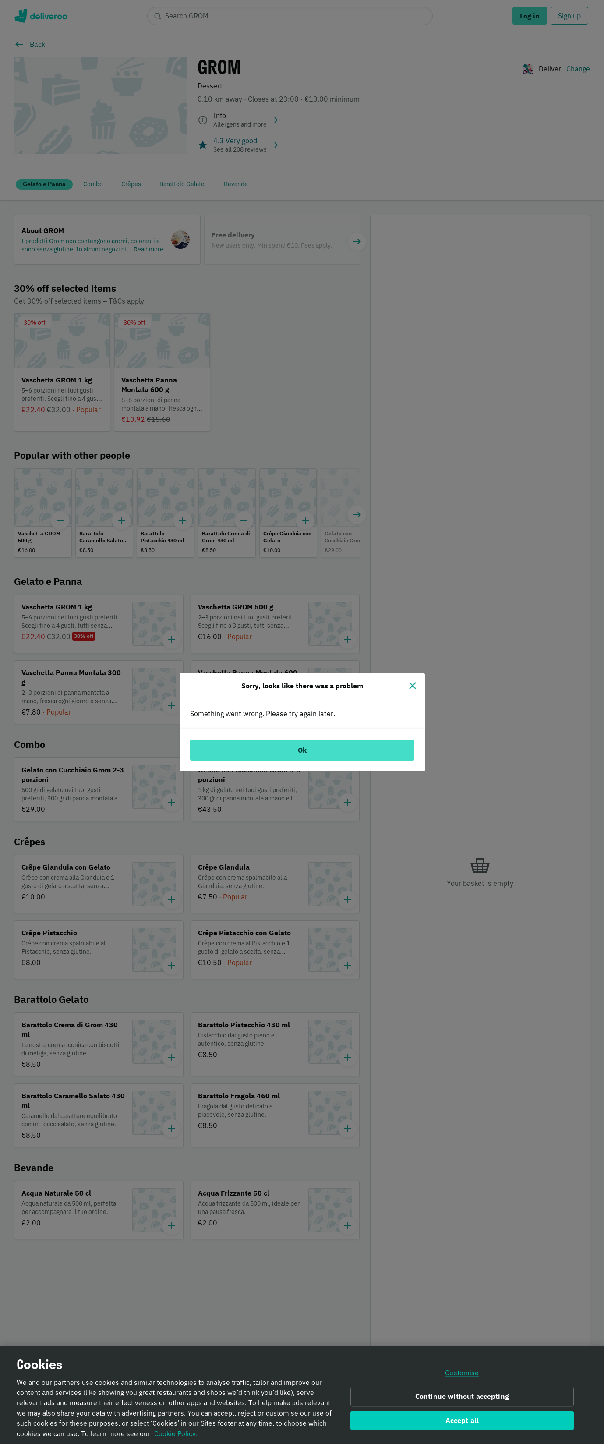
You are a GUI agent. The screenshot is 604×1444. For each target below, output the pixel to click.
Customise (462, 1374)
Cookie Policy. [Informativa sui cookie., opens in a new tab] (176, 1435)
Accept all (462, 1422)
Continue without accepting (462, 1398)
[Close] (412, 685)
